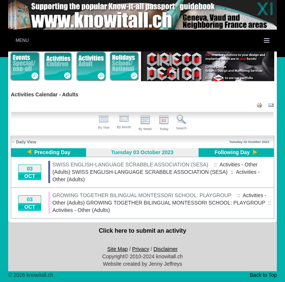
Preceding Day (53, 152)
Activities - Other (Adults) (81, 210)
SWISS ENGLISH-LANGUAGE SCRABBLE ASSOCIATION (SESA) (130, 164)
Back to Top (263, 275)
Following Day (232, 152)
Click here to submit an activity (142, 231)
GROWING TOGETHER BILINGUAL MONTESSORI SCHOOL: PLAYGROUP (141, 195)
